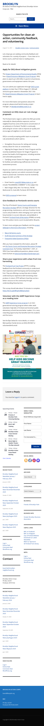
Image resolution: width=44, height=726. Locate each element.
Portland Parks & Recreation (19, 217)
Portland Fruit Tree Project (15, 266)
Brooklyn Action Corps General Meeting (13, 433)
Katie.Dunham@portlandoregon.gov (27, 254)
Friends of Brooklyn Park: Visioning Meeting (13, 417)
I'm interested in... (30, 437)
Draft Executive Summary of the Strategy (18, 236)
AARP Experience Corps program (17, 303)
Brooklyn (10, 4)
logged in (17, 397)
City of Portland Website (31, 535)
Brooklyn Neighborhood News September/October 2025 (11, 503)
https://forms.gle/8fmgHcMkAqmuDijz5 (16, 291)
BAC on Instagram (29, 533)
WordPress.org (7, 549)
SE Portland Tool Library (31, 544)
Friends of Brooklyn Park (31, 504)
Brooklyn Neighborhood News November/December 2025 (11, 489)
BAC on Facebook (29, 531)
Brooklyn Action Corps (22, 48)
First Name (27, 423)
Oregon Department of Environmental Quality (21, 74)
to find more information (17, 228)
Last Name (27, 430)
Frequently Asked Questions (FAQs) (16, 239)
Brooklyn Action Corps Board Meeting (13, 452)
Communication (34, 48)
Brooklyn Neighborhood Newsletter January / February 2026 (10, 476)
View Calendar (7, 458)
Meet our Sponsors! (30, 542)
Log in (4, 543)
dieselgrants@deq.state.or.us (21, 107)
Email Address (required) (32, 417)
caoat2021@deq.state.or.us (24, 182)
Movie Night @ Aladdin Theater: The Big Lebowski (13, 443)
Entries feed (6, 545)
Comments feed (8, 547)
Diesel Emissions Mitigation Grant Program (21, 76)
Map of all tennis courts (13, 233)
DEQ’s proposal (11, 195)
